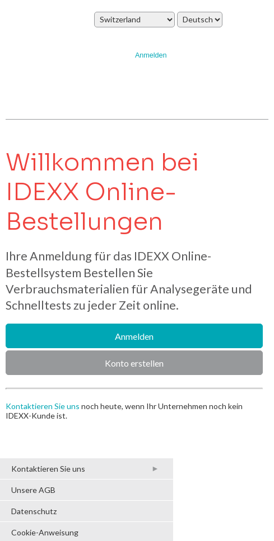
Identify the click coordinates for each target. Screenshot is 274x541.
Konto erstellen (134, 363)
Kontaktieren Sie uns (43, 406)
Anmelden (151, 55)
